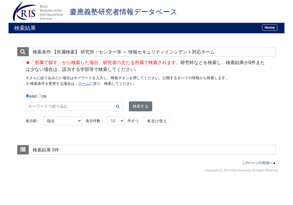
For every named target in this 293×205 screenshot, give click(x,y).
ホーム (83, 83)
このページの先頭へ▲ (259, 163)
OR (42, 96)
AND (31, 96)
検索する (140, 106)
